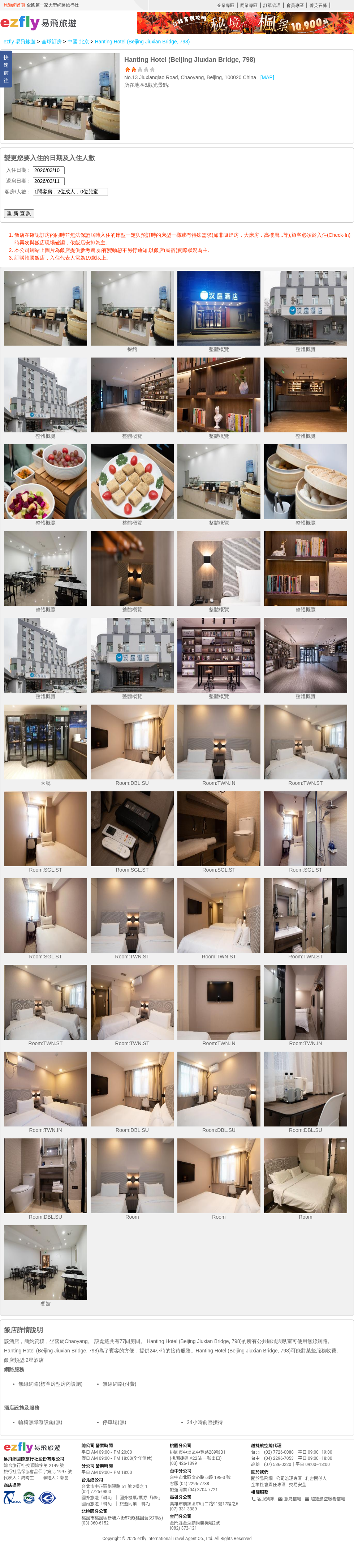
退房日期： (18, 181)
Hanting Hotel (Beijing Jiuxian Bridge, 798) (142, 41)
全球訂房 (52, 41)
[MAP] (267, 77)
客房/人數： (18, 191)
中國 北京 (79, 41)
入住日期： (18, 170)
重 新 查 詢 (19, 213)
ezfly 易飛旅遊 (20, 41)
